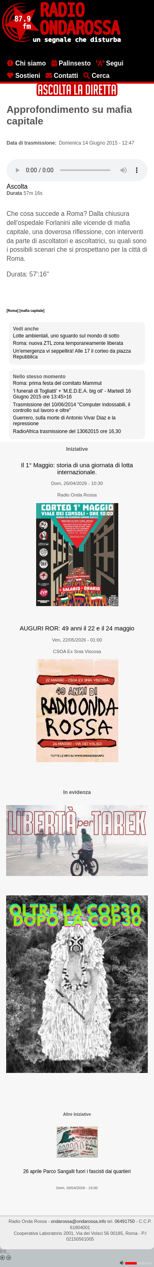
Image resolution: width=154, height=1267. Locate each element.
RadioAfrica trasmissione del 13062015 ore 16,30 (67, 431)
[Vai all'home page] (61, 41)
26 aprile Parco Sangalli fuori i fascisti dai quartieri (77, 1171)
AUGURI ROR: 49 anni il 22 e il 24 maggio (77, 628)
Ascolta (17, 186)
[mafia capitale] (31, 311)
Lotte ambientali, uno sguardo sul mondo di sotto (66, 336)
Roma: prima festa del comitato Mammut (57, 383)
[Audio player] (77, 170)
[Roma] (13, 311)
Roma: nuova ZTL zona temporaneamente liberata (68, 343)
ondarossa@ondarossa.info (78, 1221)
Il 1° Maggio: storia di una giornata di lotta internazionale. (77, 468)
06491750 (125, 1221)
